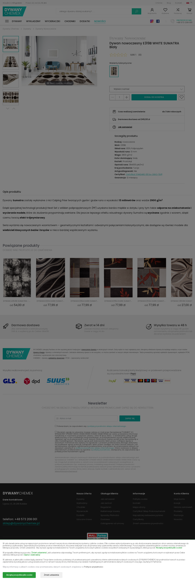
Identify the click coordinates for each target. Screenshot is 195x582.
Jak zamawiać (125, 127)
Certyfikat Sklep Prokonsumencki (149, 511)
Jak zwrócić (106, 503)
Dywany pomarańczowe (53, 558)
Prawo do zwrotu (36, 3)
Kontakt (178, 3)
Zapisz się (129, 418)
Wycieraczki (52, 21)
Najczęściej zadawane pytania (148, 515)
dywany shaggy (39, 352)
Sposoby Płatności (110, 515)
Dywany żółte (123, 554)
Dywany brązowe (87, 546)
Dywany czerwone (50, 550)
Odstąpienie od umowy (112, 523)
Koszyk (189, 13)
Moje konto (152, 13)
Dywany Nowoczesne (46, 29)
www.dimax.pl (185, 573)
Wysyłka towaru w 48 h (170, 325)
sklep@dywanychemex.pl (66, 471)
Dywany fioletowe (87, 550)
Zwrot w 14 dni (94, 325)
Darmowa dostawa (25, 325)
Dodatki (85, 21)
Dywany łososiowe (12, 554)
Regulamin (106, 507)
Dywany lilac (85, 554)
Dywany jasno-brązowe (166, 550)
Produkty (178, 511)
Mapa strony (139, 507)
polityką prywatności (101, 449)
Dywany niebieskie (12, 558)
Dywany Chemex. (27, 573)
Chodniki (69, 21)
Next (7, 108)
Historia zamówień (183, 507)
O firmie (158, 3)
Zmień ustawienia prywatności (148, 523)
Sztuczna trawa (84, 519)
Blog (169, 3)
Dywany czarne (10, 550)
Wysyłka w (12, 3)
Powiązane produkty (21, 245)
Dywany (17, 21)
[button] (147, 89)
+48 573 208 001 (184, 22)
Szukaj (136, 11)
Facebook (158, 21)
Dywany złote (47, 562)
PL (191, 2)
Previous (14, 108)
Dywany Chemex (15, 11)
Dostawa (105, 519)
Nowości (100, 21)
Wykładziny (33, 21)
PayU (133, 373)
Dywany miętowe (163, 554)
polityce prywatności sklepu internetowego (95, 448)
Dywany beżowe (11, 546)
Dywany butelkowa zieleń (167, 546)
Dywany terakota (163, 558)
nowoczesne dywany (88, 349)
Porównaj (178, 13)
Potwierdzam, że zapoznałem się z (90, 426)
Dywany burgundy (125, 546)
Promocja (178, 515)
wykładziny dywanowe (56, 358)
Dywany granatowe (126, 550)
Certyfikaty (138, 519)
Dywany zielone (10, 562)
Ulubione (165, 13)
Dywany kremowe (49, 554)
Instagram (151, 21)
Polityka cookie (140, 499)
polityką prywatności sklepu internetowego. (107, 426)
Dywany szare (123, 558)
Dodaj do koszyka (154, 97)
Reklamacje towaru (110, 511)
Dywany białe (47, 546)
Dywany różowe (86, 558)
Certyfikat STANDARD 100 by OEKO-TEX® (144, 174)
